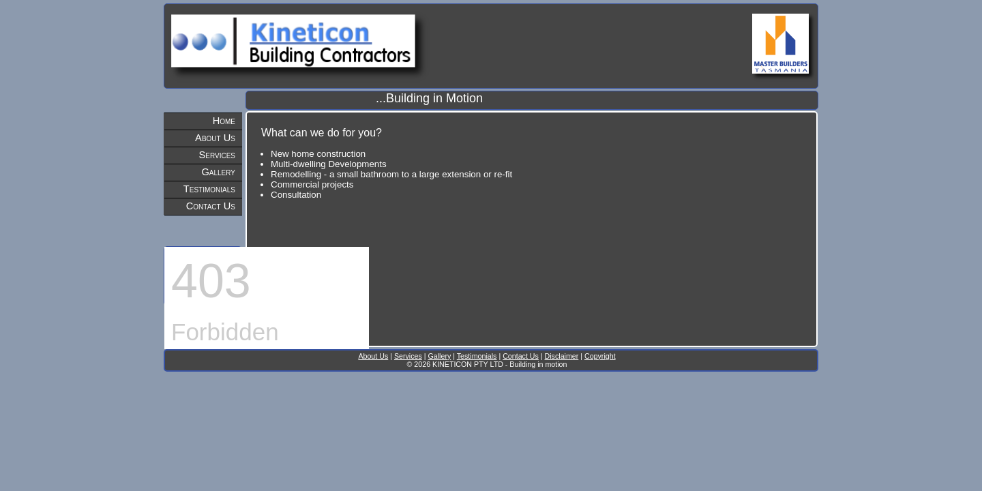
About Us (215, 137)
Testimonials (209, 188)
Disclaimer (562, 356)
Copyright (600, 356)
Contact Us (210, 205)
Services (217, 154)
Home (224, 120)
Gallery (218, 171)
